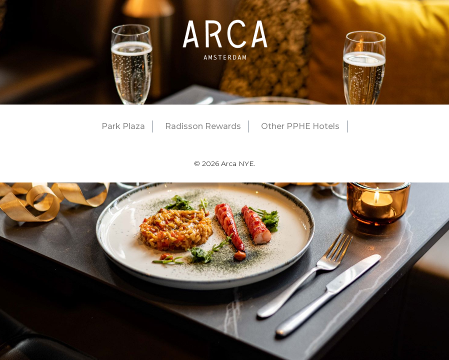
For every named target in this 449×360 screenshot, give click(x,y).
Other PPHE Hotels (300, 126)
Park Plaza (123, 126)
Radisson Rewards (203, 126)
